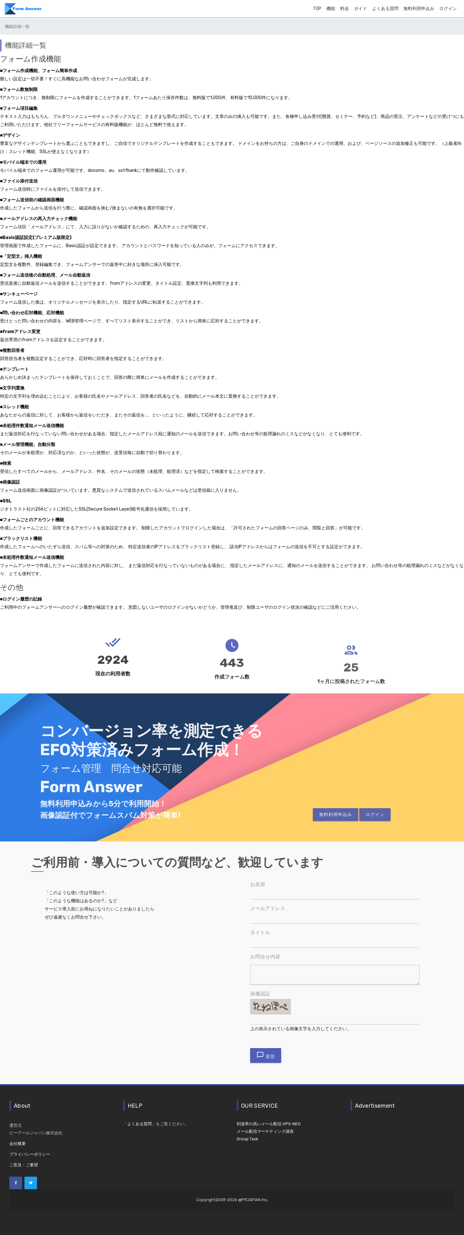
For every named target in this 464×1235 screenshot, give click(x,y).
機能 (330, 8)
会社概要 (17, 1143)
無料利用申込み (418, 8)
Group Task (247, 1139)
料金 (344, 8)
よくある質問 (385, 8)
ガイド (360, 8)
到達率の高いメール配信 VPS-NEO (269, 1123)
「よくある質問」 (139, 1123)
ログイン (448, 8)
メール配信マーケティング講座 (265, 1131)
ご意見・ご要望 (23, 1165)
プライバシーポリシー (29, 1154)
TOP (317, 8)
